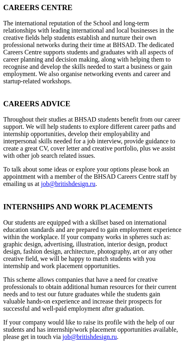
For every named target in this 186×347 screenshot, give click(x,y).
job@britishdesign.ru (68, 183)
